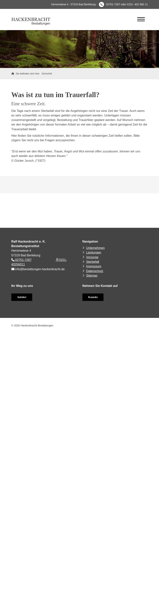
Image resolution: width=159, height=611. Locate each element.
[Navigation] (141, 19)
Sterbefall (47, 73)
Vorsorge (92, 257)
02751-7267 (21, 259)
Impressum (93, 266)
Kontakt (93, 297)
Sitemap (91, 275)
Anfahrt (21, 297)
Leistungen (93, 252)
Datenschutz (94, 271)
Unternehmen (95, 248)
